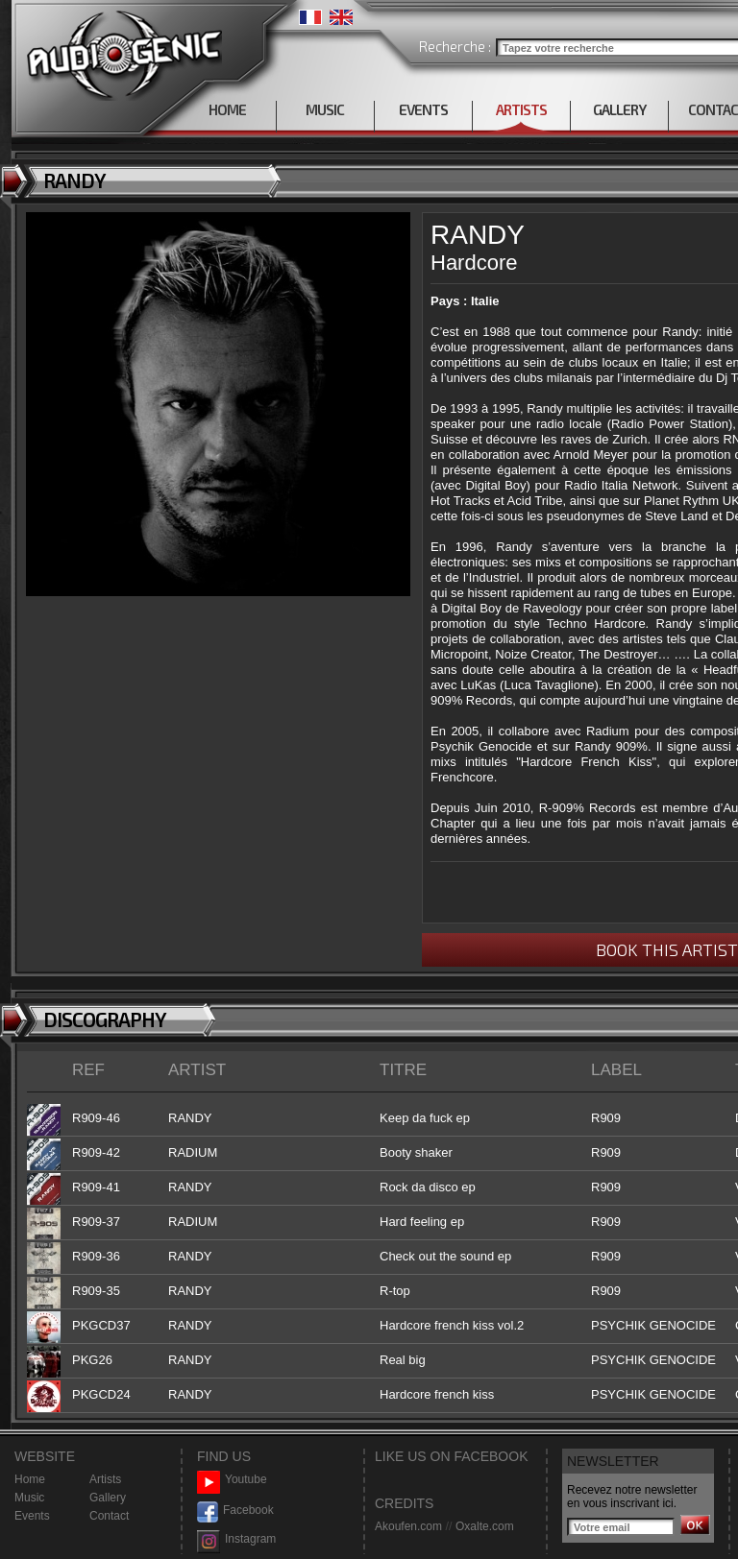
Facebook (235, 1510)
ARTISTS (521, 109)
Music (29, 1497)
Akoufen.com (408, 1526)
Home (29, 1479)
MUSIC (325, 109)
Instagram (236, 1539)
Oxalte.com (484, 1526)
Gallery (107, 1497)
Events (32, 1516)
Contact (109, 1516)
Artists (105, 1479)
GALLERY (619, 109)
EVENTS (423, 109)
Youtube (232, 1480)
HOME (227, 109)
